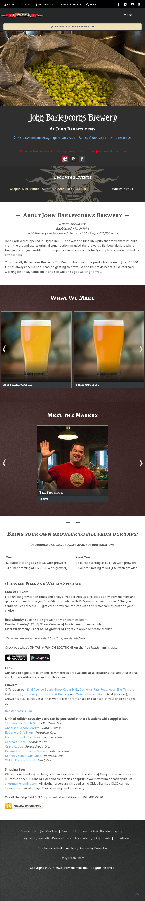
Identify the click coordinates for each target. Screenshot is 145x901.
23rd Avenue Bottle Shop (44, 689)
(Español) (42, 838)
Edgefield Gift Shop (19, 732)
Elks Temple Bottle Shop (22, 737)
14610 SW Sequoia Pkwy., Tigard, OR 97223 (44, 137)
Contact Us (120, 137)
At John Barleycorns (72, 128)
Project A (100, 848)
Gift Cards (103, 838)
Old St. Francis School (20, 760)
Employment (26, 838)
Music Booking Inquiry (106, 831)
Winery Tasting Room (91, 694)
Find (91, 5)
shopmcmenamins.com (21, 783)
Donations (121, 838)
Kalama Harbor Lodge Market (26, 751)
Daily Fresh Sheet (73, 857)
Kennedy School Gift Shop (23, 755)
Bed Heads (44, 5)
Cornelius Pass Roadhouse (98, 689)
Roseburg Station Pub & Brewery (46, 694)
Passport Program (74, 831)
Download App (70, 5)
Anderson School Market (22, 727)
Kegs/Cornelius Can (18, 711)
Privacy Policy (61, 838)
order (127, 774)
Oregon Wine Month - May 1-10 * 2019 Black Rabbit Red (49, 188)
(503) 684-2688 (92, 137)
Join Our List (48, 831)
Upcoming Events (72, 177)
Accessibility (83, 838)
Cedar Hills (70, 689)
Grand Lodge (14, 746)
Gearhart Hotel (15, 741)
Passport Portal (17, 5)
